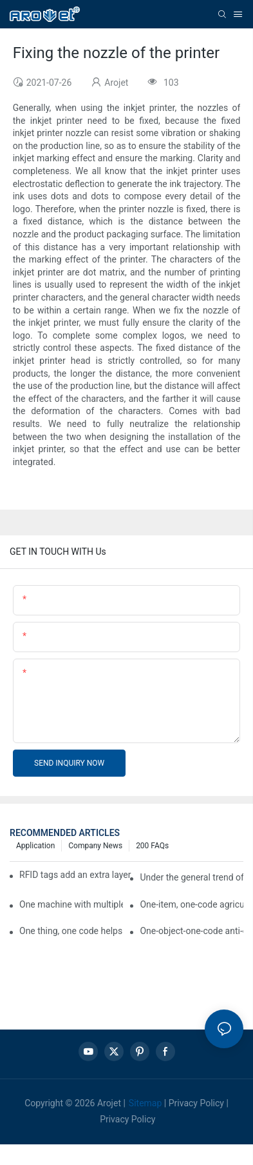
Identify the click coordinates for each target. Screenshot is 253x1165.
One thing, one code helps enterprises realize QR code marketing (71, 931)
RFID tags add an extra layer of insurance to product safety (75, 875)
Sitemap (145, 1103)
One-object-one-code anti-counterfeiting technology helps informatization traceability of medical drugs (191, 931)
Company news (95, 845)
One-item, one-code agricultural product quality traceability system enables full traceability (191, 904)
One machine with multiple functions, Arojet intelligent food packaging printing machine (71, 904)
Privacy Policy (196, 1103)
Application (35, 845)
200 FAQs (152, 845)
